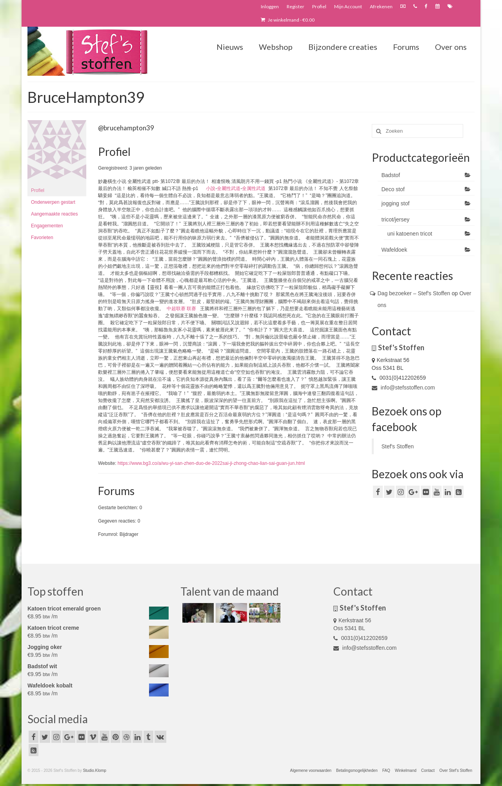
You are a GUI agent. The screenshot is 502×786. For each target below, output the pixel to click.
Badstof (391, 175)
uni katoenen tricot (409, 233)
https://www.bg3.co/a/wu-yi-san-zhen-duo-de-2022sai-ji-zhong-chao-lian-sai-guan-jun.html (211, 463)
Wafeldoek (394, 250)
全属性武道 (254, 188)
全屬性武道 (228, 188)
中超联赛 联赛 (181, 308)
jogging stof (396, 203)
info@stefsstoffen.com (403, 387)
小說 (210, 188)
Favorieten (42, 237)
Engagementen (47, 225)
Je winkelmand (288, 20)
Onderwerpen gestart (53, 202)
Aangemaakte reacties (54, 214)
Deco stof (393, 189)
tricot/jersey (396, 219)
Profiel (37, 190)
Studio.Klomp (94, 770)
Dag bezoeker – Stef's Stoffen (414, 293)
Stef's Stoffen (398, 446)
